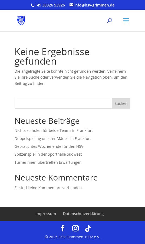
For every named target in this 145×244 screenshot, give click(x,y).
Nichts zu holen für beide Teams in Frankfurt (54, 130)
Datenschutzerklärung (83, 213)
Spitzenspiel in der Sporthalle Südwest (48, 154)
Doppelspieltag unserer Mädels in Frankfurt (53, 138)
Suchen (121, 103)
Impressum (45, 213)
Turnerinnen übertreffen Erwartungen (48, 162)
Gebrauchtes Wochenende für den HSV (49, 146)
